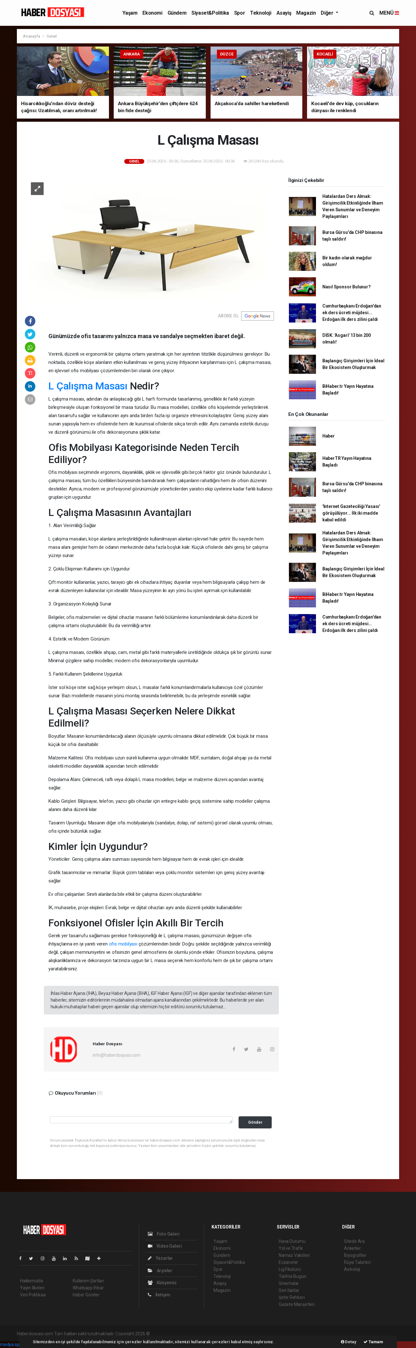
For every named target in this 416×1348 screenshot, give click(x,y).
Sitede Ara (354, 1241)
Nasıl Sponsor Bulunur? (346, 286)
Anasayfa (32, 36)
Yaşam (129, 13)
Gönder (255, 1122)
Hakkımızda (31, 1280)
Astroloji (352, 1269)
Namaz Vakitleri (294, 1255)
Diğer (327, 13)
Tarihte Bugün (292, 1276)
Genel (52, 36)
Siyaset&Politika (210, 13)
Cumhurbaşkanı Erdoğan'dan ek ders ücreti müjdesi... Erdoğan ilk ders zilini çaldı (351, 312)
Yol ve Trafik (291, 1248)
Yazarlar (160, 1258)
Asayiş (283, 13)
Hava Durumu (292, 1241)
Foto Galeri (164, 1233)
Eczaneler (288, 1262)
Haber (328, 435)
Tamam (373, 1341)
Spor (239, 13)
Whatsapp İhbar (88, 1287)
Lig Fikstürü (290, 1269)
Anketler (352, 1248)
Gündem (177, 13)
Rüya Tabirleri (357, 1262)
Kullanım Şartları (88, 1280)
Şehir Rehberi (292, 1297)
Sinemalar (289, 1283)
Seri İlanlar (289, 1290)
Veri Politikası (33, 1294)
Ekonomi (152, 13)
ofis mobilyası (123, 944)
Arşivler (160, 1270)
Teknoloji (260, 13)
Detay (348, 1341)
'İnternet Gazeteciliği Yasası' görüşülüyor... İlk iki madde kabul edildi (351, 513)
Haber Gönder (86, 1294)
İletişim (159, 1294)
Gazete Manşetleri (297, 1304)
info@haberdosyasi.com (116, 1055)
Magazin (306, 13)
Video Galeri (165, 1246)
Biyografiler (355, 1255)
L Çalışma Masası (87, 386)
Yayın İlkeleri (32, 1287)
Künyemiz (162, 1282)
